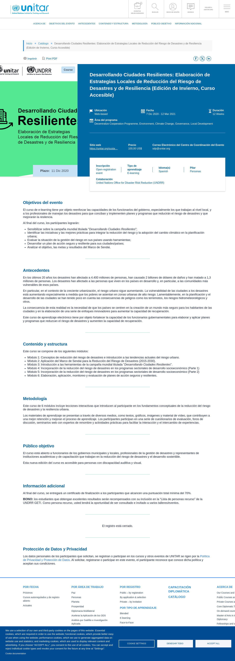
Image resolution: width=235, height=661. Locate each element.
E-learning (125, 618)
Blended (124, 613)
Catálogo (43, 43)
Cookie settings (136, 643)
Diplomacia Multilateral (83, 611)
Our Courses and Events (180, 597)
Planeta (75, 602)
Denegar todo (175, 643)
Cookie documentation (15, 653)
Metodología (140, 23)
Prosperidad (77, 606)
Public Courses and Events (181, 602)
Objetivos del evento (62, 23)
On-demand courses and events (183, 616)
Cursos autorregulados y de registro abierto (44, 597)
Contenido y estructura (113, 23)
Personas (76, 597)
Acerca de (39, 23)
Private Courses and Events (181, 607)
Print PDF (51, 58)
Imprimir (32, 58)
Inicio (29, 43)
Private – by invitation (130, 602)
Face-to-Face (126, 622)
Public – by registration (131, 593)
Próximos (27, 593)
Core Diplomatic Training (180, 611)
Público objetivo (161, 23)
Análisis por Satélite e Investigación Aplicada (93, 620)
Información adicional (188, 23)
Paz (73, 593)
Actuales (27, 602)
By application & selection (132, 597)
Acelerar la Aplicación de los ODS (88, 615)
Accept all (213, 643)
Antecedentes (86, 23)
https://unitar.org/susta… (104, 148)
